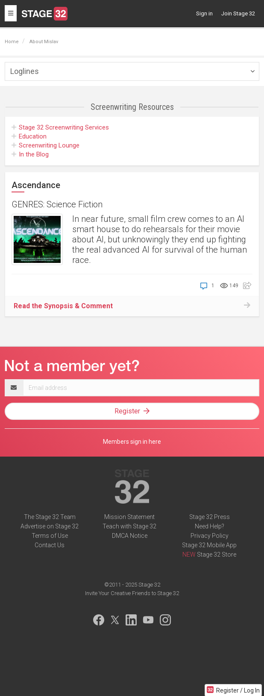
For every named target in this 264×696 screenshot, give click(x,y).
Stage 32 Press (209, 516)
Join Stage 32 (238, 13)
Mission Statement (129, 516)
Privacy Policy (210, 535)
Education (29, 136)
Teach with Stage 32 (129, 526)
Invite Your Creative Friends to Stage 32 (132, 593)
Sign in (204, 13)
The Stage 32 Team (50, 516)
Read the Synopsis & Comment (63, 306)
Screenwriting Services (60, 127)
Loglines (24, 71)
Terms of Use (50, 535)
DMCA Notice (129, 535)
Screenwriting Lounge (45, 145)
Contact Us (50, 545)
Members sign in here (132, 441)
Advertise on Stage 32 (50, 526)
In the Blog (30, 154)
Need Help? (209, 526)
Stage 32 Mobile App (209, 545)
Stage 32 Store (216, 554)
